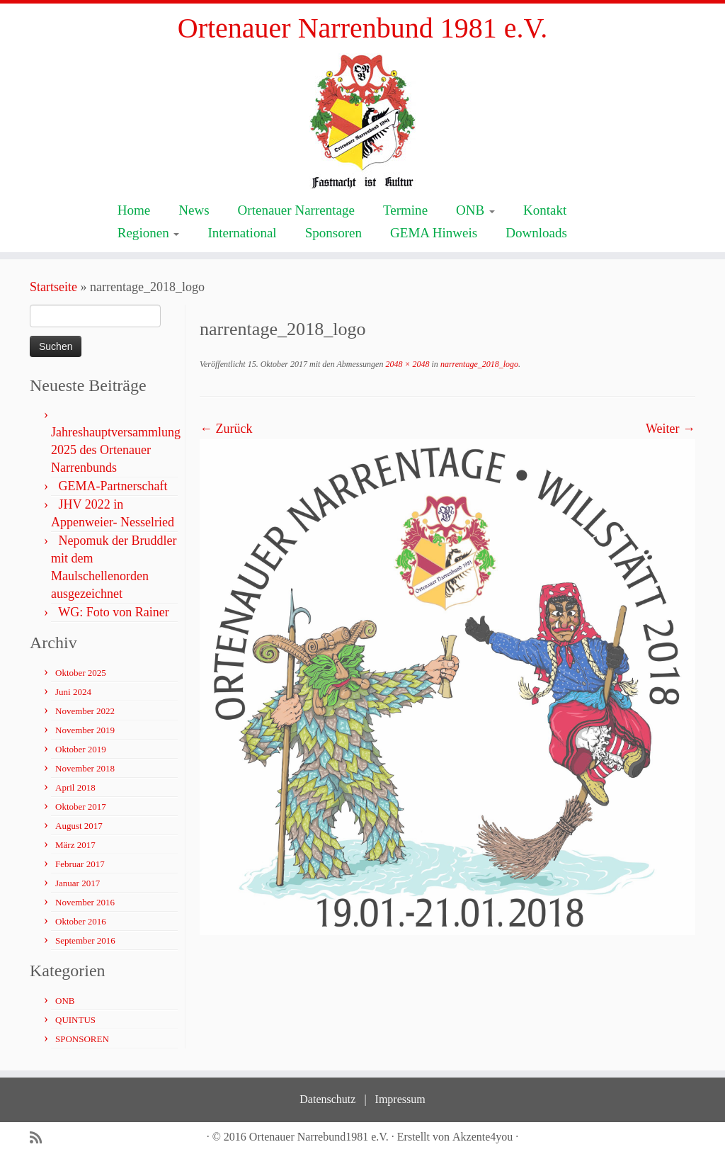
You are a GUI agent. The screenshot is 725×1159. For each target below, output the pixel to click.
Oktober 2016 (80, 921)
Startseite (53, 287)
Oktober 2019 (80, 749)
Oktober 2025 (80, 672)
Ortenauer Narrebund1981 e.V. (319, 1137)
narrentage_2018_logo (478, 364)
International (241, 232)
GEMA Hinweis (433, 232)
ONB (475, 210)
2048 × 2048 (406, 364)
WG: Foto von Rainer (113, 612)
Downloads (536, 232)
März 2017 (75, 844)
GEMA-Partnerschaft (113, 486)
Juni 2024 (73, 691)
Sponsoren (333, 232)
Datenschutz (327, 1099)
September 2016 (85, 940)
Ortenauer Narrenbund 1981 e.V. (362, 28)
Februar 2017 (80, 864)
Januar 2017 (77, 883)
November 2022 (85, 711)
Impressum (400, 1099)
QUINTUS (75, 1019)
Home (134, 210)
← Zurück (226, 429)
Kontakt (544, 210)
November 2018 (85, 768)
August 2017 (79, 825)
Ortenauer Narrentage (296, 210)
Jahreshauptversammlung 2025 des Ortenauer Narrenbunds (116, 450)
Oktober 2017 (80, 806)
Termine (405, 210)
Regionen (149, 232)
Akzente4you (482, 1137)
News (193, 210)
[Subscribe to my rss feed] (40, 1138)
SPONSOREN (82, 1039)
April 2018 (75, 787)
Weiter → (670, 429)
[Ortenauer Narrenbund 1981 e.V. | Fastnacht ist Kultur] (362, 120)
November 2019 (85, 730)
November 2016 (85, 902)
